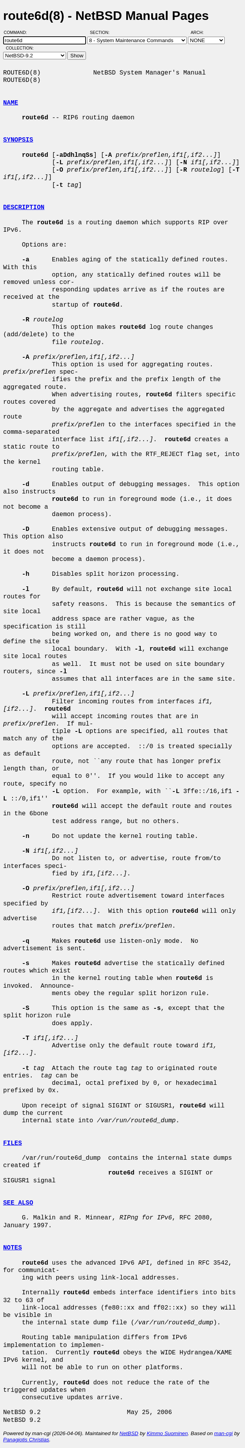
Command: (18, 32)
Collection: (20, 48)
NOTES (12, 1248)
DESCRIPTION (24, 207)
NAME (10, 103)
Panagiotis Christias (26, 1440)
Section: (101, 32)
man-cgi (223, 1433)
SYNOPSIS (18, 140)
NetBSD (129, 1433)
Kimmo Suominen (167, 1433)
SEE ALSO (18, 1203)
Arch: (201, 32)
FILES (12, 1143)
